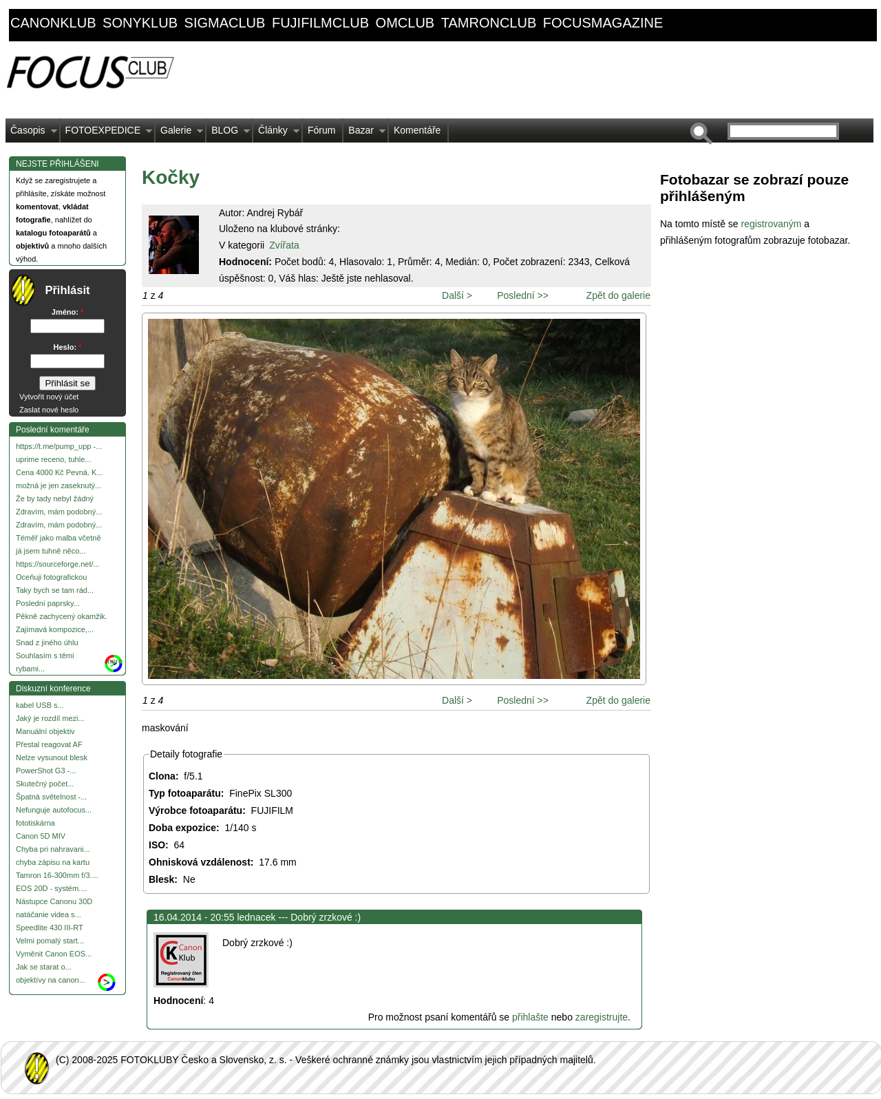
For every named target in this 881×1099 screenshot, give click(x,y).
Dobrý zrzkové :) (325, 917)
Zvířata (284, 245)
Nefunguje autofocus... (54, 810)
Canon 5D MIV (40, 836)
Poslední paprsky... (48, 603)
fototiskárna (35, 823)
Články (276, 134)
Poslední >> (523, 295)
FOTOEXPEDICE (106, 134)
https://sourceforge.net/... (58, 564)
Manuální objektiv (45, 731)
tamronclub (489, 22)
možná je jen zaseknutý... (58, 485)
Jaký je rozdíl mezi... (50, 718)
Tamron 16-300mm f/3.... (57, 875)
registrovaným (772, 223)
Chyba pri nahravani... (53, 849)
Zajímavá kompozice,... (55, 629)
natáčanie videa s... (48, 914)
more (114, 661)
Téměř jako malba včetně (58, 538)
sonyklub (140, 22)
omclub (405, 22)
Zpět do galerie (618, 295)
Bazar (364, 134)
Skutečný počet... (45, 783)
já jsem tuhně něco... (51, 551)
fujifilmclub (320, 22)
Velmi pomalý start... (50, 940)
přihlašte (530, 1017)
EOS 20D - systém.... (51, 888)
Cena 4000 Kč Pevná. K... (59, 472)
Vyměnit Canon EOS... (54, 954)
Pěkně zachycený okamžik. (61, 616)
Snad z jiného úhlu (47, 642)
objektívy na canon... (50, 980)
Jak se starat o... (44, 967)
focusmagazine (603, 22)
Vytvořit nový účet (48, 396)
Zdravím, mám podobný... (59, 511)
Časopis (31, 134)
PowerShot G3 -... (46, 770)
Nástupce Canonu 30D (54, 901)
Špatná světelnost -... (51, 797)
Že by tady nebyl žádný (55, 498)
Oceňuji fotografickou (51, 577)
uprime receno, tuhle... (53, 459)
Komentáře (417, 130)
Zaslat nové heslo (48, 410)
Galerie (179, 134)
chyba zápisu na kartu (52, 862)
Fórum (321, 130)
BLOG (228, 134)
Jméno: (67, 312)
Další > (457, 295)
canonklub (53, 22)
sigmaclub (225, 22)
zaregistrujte (601, 1017)
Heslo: (68, 347)
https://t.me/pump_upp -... (59, 446)
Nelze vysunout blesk (51, 757)
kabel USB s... (40, 705)
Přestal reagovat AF (49, 744)
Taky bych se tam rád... (55, 590)
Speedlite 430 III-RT (49, 927)
